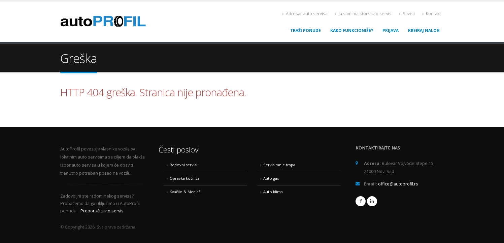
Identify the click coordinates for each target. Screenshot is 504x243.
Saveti (407, 13)
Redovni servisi (183, 164)
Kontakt (431, 13)
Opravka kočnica (185, 178)
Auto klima (273, 191)
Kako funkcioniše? (351, 30)
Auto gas (271, 178)
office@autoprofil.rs (398, 184)
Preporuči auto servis (102, 211)
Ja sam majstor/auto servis (363, 13)
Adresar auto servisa (305, 13)
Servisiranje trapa (279, 164)
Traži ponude (305, 30)
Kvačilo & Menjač (185, 191)
